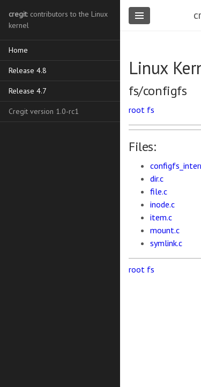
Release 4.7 (28, 91)
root (137, 109)
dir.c (156, 178)
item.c (161, 217)
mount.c (165, 230)
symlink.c (166, 243)
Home (18, 50)
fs (150, 109)
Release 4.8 (28, 70)
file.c (158, 191)
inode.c (162, 204)
